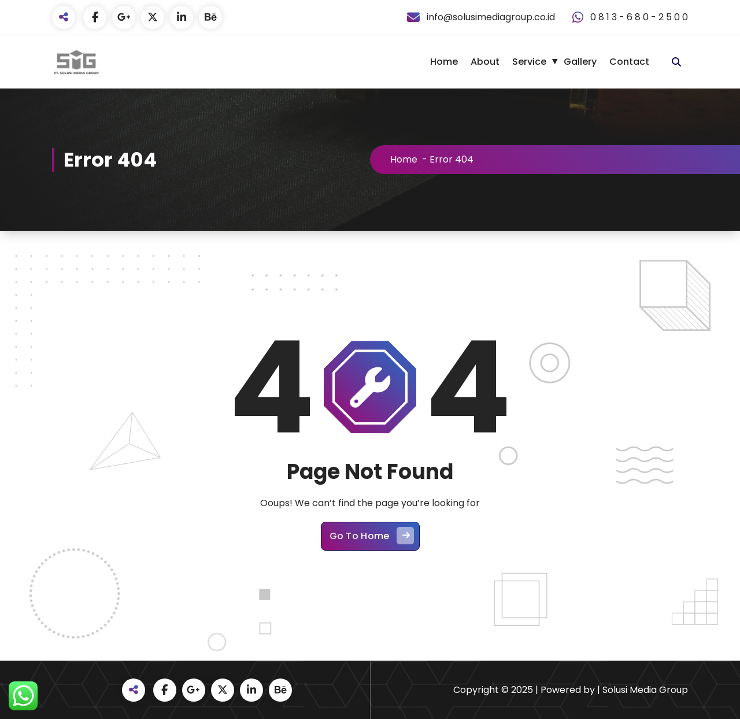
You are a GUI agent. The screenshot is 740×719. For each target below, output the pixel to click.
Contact (629, 61)
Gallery (580, 61)
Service (529, 61)
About (485, 61)
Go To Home (372, 538)
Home (444, 61)
